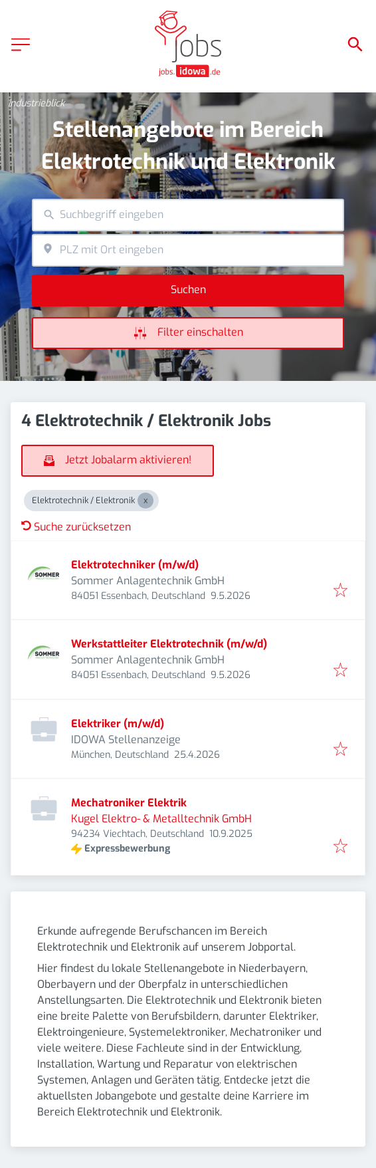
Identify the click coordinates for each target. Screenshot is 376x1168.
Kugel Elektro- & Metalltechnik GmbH (161, 819)
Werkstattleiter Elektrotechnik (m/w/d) (169, 644)
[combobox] (188, 215)
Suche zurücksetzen (76, 527)
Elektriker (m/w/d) (117, 724)
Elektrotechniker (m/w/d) (135, 565)
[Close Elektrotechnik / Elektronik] (145, 501)
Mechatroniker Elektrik (129, 803)
